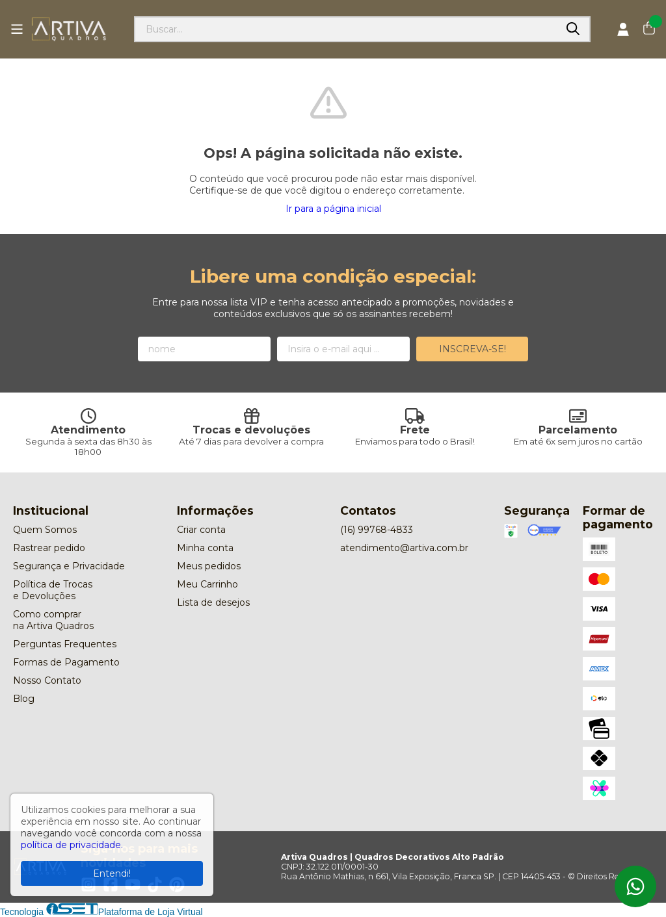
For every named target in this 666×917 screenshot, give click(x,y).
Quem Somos (45, 530)
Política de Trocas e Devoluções (52, 590)
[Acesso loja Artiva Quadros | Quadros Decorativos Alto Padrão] (623, 29)
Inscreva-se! (472, 349)
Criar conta (201, 530)
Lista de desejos (213, 602)
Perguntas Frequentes (64, 644)
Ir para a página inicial (333, 208)
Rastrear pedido (49, 548)
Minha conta (205, 548)
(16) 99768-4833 (376, 530)
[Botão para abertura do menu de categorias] (16, 29)
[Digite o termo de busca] (346, 29)
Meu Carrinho (207, 584)
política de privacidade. (72, 845)
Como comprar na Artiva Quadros (53, 620)
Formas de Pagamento (66, 662)
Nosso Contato (47, 680)
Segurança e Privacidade (69, 566)
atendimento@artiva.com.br (404, 548)
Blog (23, 698)
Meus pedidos (209, 566)
